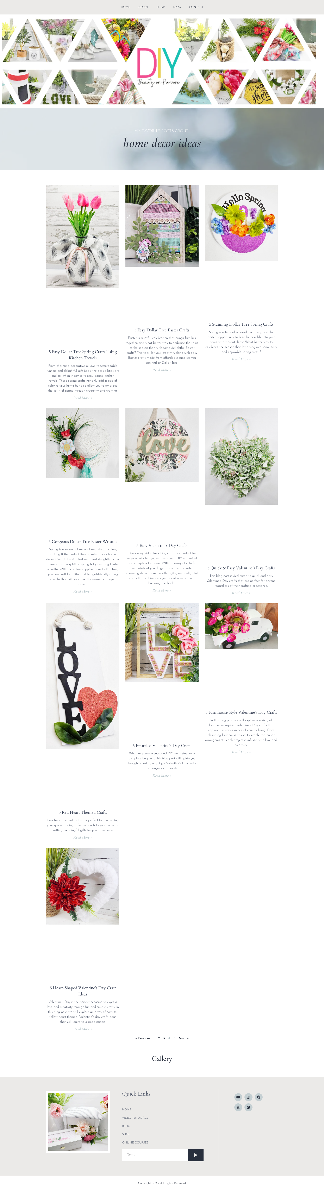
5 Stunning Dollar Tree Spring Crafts (241, 324)
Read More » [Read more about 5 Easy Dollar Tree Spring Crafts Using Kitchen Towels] (82, 397)
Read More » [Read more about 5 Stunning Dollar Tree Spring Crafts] (241, 359)
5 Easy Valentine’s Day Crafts (161, 545)
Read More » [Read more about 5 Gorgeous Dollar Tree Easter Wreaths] (82, 591)
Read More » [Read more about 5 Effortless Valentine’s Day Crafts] (161, 775)
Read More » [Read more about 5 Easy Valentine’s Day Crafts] (161, 590)
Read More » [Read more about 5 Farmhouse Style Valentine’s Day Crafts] (241, 752)
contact (196, 7)
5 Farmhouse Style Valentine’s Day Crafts (241, 712)
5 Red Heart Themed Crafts (83, 812)
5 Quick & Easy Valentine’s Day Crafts (241, 568)
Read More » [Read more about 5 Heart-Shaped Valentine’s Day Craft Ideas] (82, 1029)
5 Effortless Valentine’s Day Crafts (162, 745)
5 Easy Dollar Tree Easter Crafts (161, 330)
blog (177, 7)
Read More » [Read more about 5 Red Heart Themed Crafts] (82, 837)
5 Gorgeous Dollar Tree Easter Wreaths (83, 541)
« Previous (142, 1038)
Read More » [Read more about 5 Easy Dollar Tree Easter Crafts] (161, 370)
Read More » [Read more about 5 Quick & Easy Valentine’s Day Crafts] (241, 593)
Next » (184, 1038)
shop (161, 7)
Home (125, 7)
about (143, 7)
